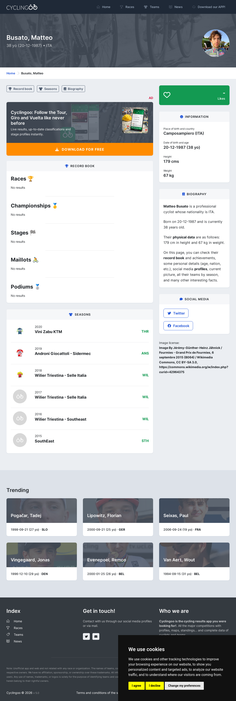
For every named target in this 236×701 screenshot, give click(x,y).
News (18, 641)
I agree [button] (136, 685)
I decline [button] (154, 685)
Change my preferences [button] (184, 685)
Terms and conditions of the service (101, 693)
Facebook (178, 326)
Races (18, 628)
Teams (18, 634)
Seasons (48, 89)
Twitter (176, 313)
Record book (20, 89)
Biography (73, 89)
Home (10, 73)
